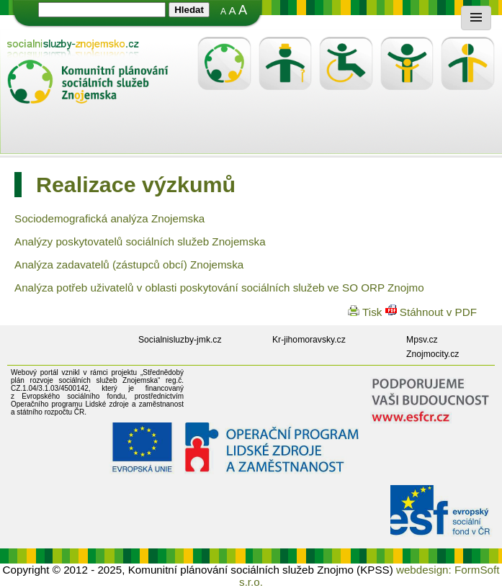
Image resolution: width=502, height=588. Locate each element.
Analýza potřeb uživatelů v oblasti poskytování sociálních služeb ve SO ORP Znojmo (219, 287)
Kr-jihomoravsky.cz (309, 340)
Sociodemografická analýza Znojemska (109, 218)
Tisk (366, 312)
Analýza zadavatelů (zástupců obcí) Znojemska (128, 264)
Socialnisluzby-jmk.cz (180, 340)
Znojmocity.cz (432, 354)
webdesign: (424, 570)
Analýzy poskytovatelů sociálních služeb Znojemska (140, 241)
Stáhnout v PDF (431, 312)
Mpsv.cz (422, 340)
